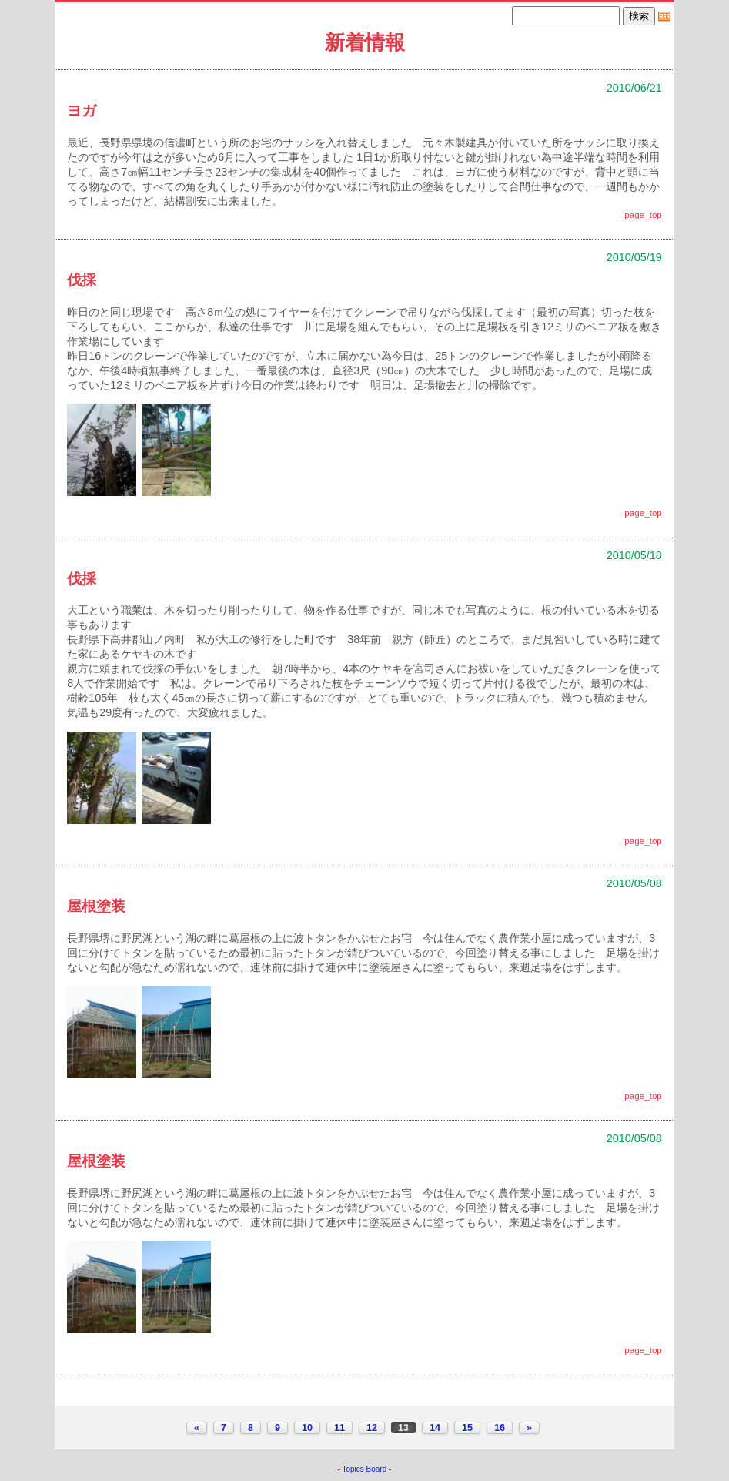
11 (339, 1427)
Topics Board (365, 1469)
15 (467, 1427)
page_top (643, 214)
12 (371, 1427)
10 (307, 1427)
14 (435, 1427)
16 (499, 1427)
